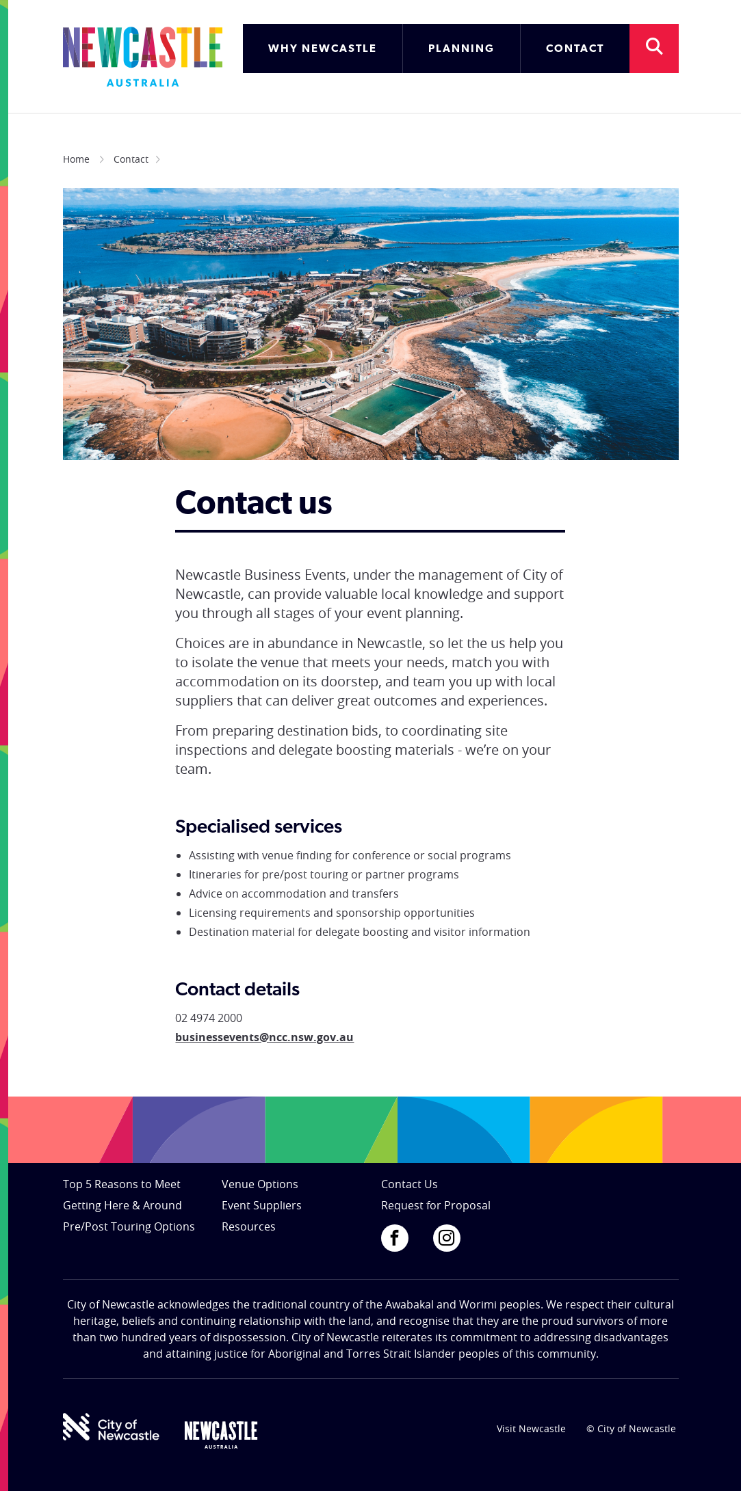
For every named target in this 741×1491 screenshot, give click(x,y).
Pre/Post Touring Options (129, 1226)
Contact (131, 158)
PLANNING (461, 49)
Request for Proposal (436, 1205)
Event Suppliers (262, 1205)
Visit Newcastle (531, 1428)
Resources (249, 1226)
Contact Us (409, 1184)
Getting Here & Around (122, 1205)
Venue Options (260, 1184)
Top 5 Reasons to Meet (122, 1184)
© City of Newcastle (631, 1428)
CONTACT (575, 49)
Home (76, 158)
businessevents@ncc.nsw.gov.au (264, 1037)
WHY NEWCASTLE (322, 49)
